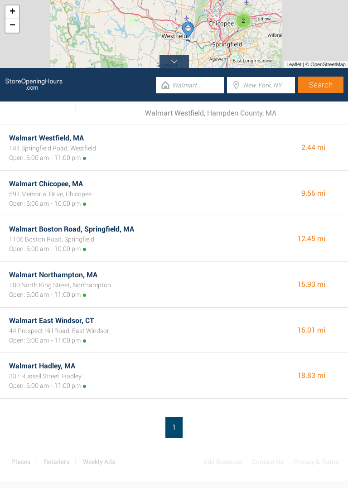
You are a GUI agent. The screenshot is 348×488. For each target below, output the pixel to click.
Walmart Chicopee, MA (46, 183)
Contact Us (267, 461)
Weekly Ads (54, 107)
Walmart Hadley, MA (42, 366)
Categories (97, 107)
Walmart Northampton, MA (53, 275)
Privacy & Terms (315, 461)
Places (20, 461)
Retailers (56, 461)
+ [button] (12, 12)
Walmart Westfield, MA (46, 138)
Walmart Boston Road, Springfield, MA (71, 229)
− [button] (12, 26)
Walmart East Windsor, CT (51, 320)
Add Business (222, 461)
